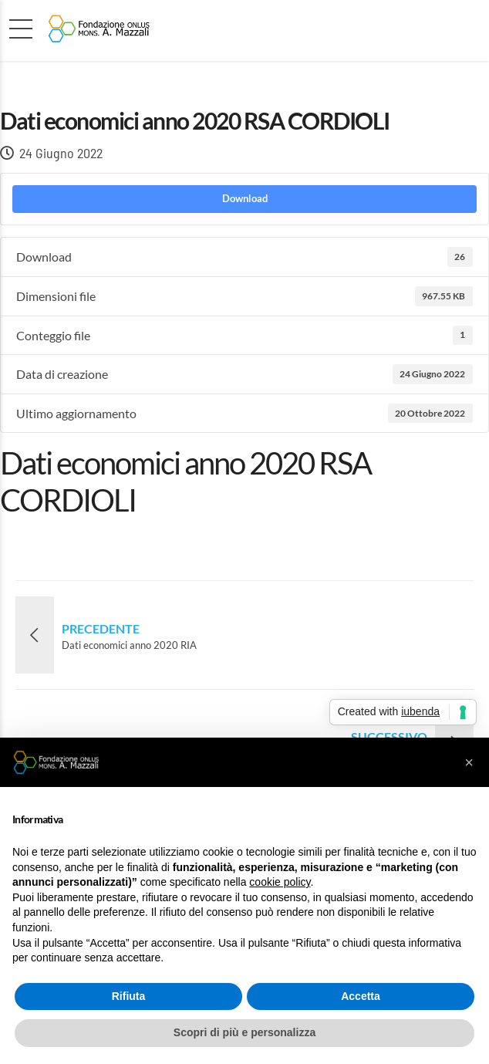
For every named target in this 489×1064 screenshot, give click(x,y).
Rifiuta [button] (129, 996)
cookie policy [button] (279, 882)
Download (245, 198)
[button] (469, 762)
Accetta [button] (360, 996)
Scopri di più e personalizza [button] (244, 1032)
